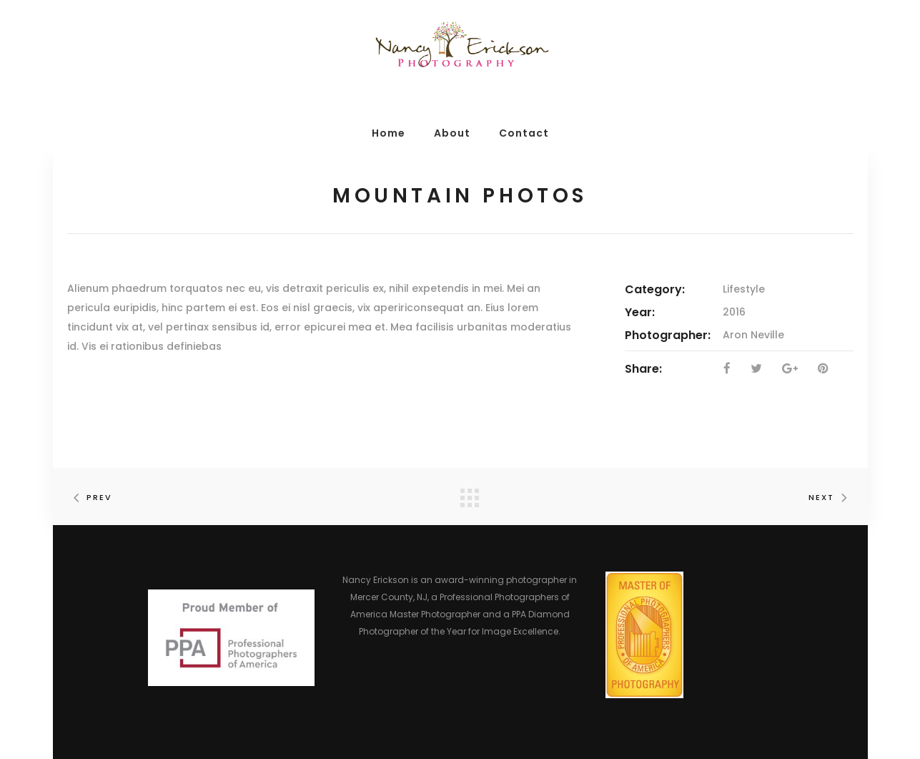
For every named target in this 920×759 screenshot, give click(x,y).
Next (831, 497)
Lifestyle (744, 289)
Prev (89, 497)
